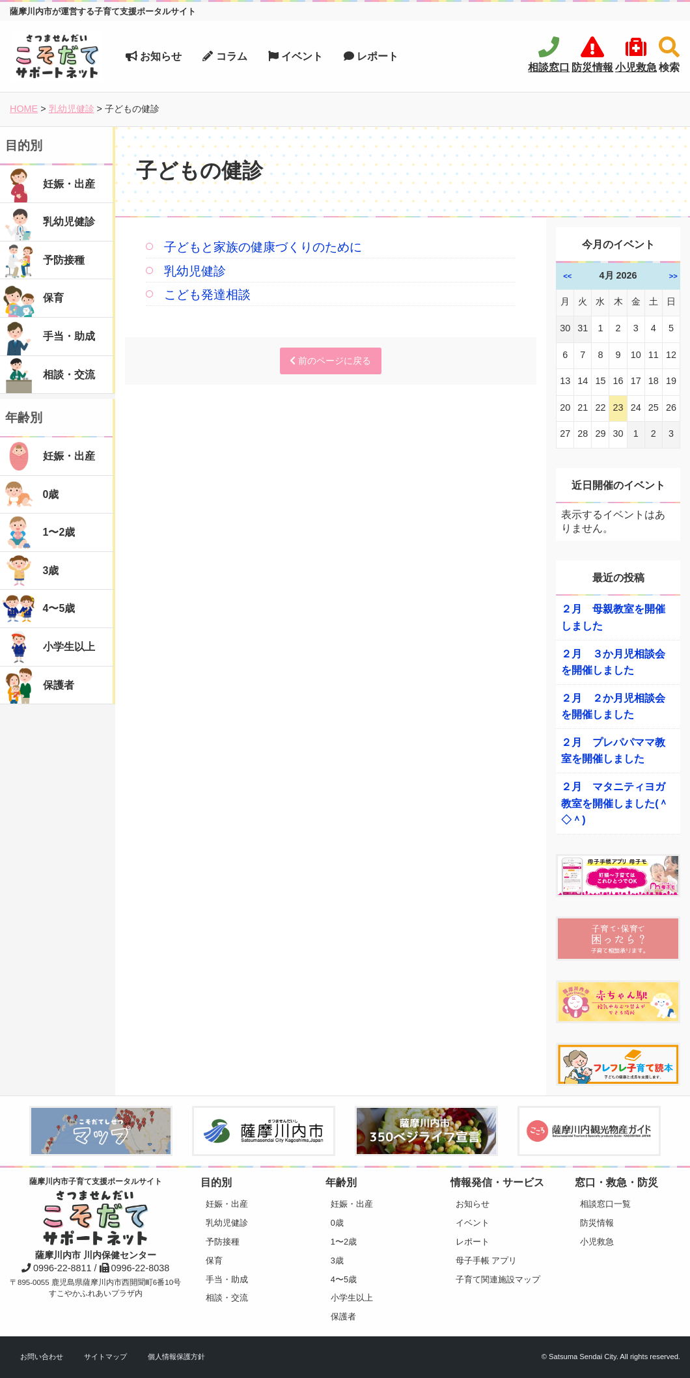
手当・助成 (227, 1279)
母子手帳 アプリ (487, 1260)
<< (567, 276)
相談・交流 (227, 1297)
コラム (224, 56)
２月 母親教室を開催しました (613, 617)
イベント (295, 56)
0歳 (337, 1223)
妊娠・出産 (227, 1204)
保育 (214, 1260)
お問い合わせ (41, 1356)
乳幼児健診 (195, 271)
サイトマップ (105, 1356)
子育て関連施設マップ (498, 1279)
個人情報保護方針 (176, 1356)
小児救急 (597, 1242)
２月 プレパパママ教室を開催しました (613, 751)
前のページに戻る (330, 360)
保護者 (343, 1316)
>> (673, 276)
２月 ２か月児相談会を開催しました (613, 707)
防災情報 (597, 1223)
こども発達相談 (207, 294)
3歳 (337, 1260)
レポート (371, 56)
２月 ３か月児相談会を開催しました (613, 662)
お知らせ (154, 56)
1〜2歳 (344, 1242)
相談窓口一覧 (605, 1204)
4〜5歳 (344, 1279)
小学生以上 (352, 1297)
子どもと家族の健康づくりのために (263, 247)
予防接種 (223, 1242)
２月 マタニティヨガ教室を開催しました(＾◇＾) (615, 803)
